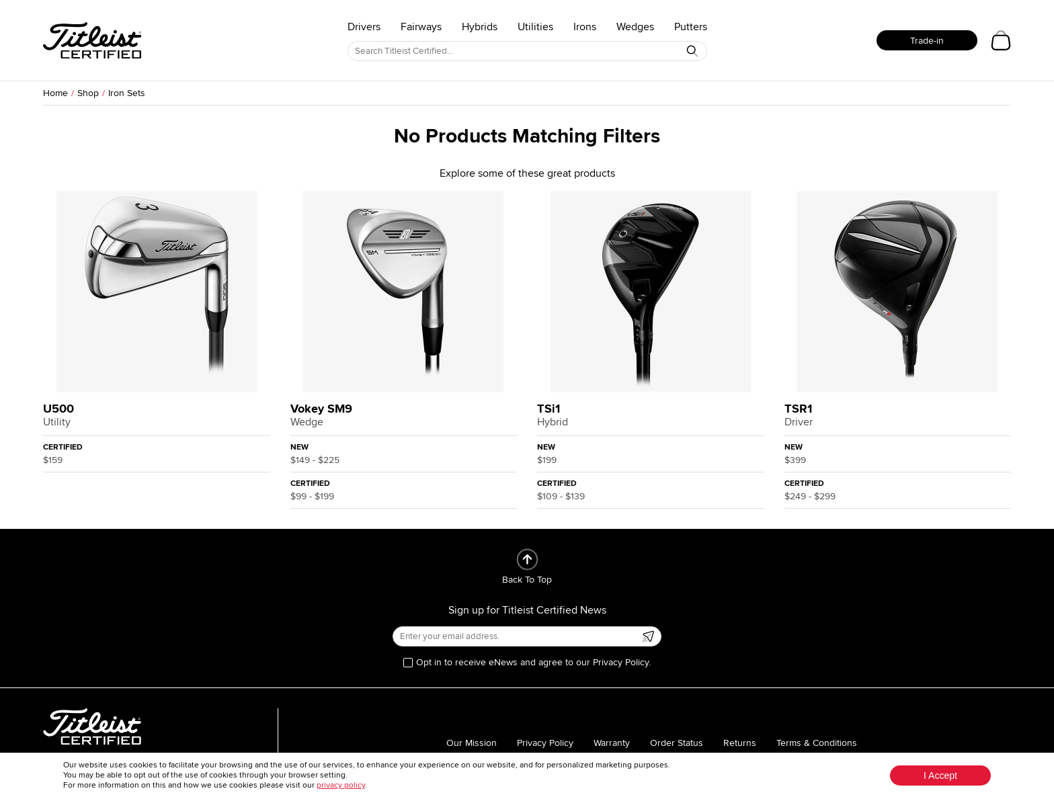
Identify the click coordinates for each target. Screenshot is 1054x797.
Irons (584, 27)
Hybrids (479, 27)
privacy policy (341, 785)
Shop (88, 93)
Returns (739, 743)
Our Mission (471, 743)
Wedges (635, 27)
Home (55, 93)
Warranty (612, 743)
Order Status (676, 743)
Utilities (535, 27)
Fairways (421, 27)
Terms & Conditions (816, 743)
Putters (690, 27)
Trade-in (927, 40)
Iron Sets (126, 93)
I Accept (940, 775)
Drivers (364, 27)
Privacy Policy (545, 743)
